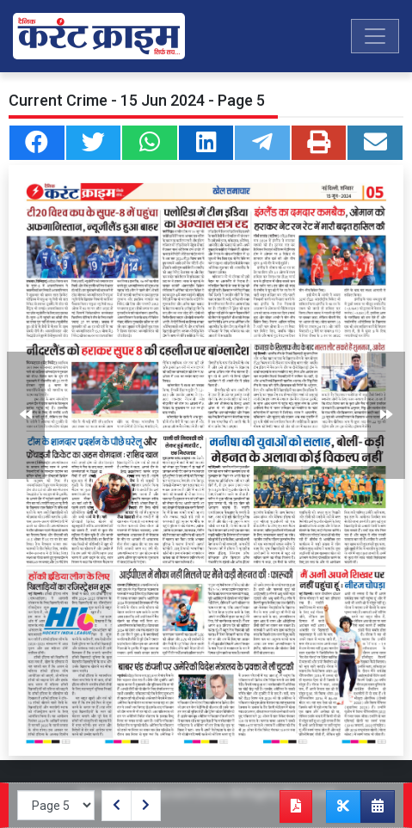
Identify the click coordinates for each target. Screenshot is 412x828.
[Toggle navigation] (375, 36)
